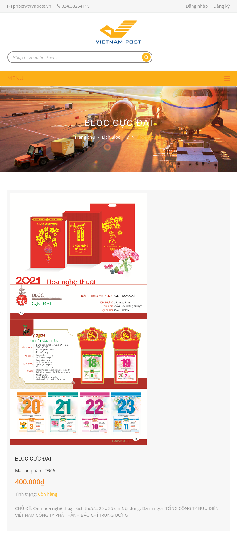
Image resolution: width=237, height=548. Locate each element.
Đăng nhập (197, 6)
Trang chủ (84, 137)
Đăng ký (222, 6)
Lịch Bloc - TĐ (116, 137)
